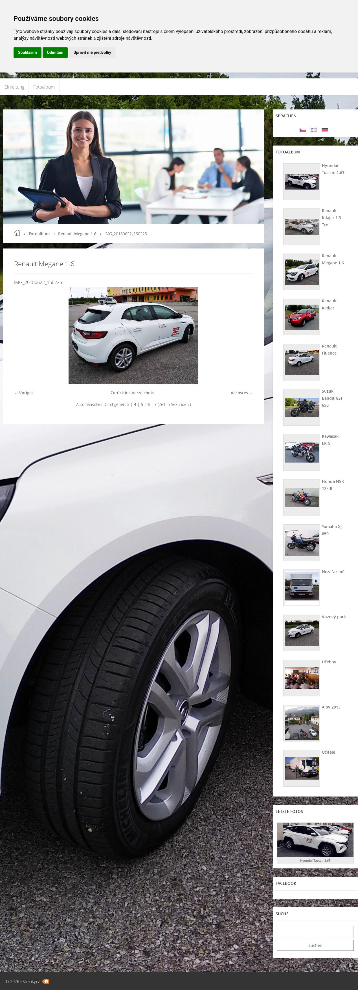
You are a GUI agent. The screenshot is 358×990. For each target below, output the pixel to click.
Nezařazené (333, 571)
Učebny (329, 662)
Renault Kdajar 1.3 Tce (331, 217)
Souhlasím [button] (27, 52)
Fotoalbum (44, 87)
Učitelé (328, 752)
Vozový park (334, 616)
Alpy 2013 (331, 707)
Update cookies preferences (27, 75)
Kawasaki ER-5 (331, 440)
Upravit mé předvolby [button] (92, 52)
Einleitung (14, 87)
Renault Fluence (329, 349)
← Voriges (24, 392)
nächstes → (242, 392)
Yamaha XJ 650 (332, 530)
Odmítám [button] (55, 52)
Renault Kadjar (329, 304)
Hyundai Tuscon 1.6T (333, 169)
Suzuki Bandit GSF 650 (332, 398)
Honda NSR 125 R (333, 485)
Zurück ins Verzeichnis (132, 392)
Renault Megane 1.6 (77, 233)
